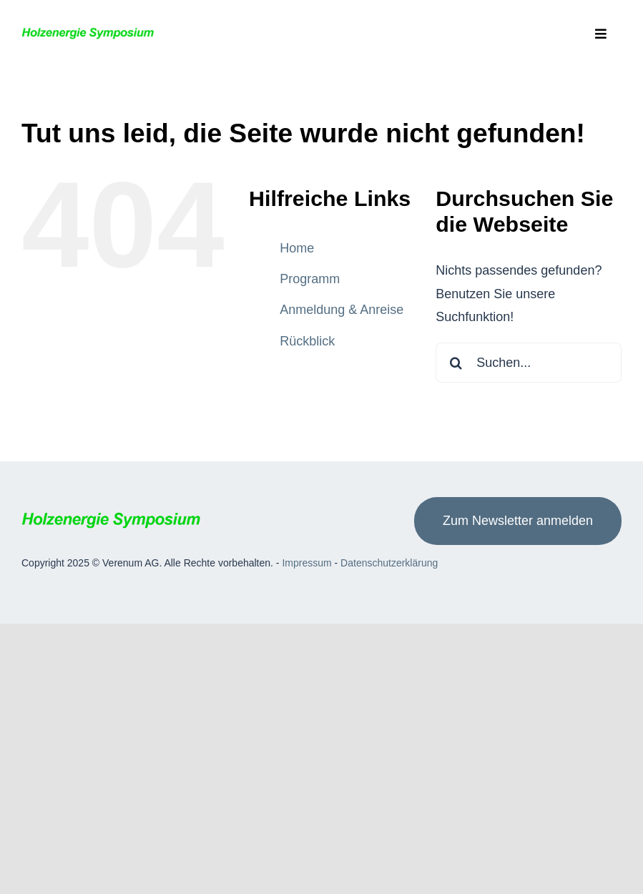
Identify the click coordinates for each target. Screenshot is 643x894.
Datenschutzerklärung (389, 563)
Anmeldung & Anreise (341, 310)
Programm (310, 279)
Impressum (306, 563)
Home (297, 248)
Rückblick (307, 341)
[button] (25, 869)
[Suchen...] (529, 363)
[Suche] (456, 363)
